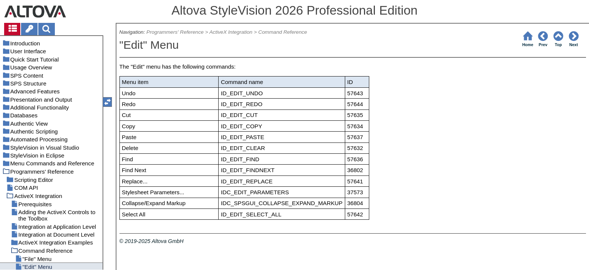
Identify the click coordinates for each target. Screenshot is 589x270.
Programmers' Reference (175, 32)
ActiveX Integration (230, 32)
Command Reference (282, 32)
